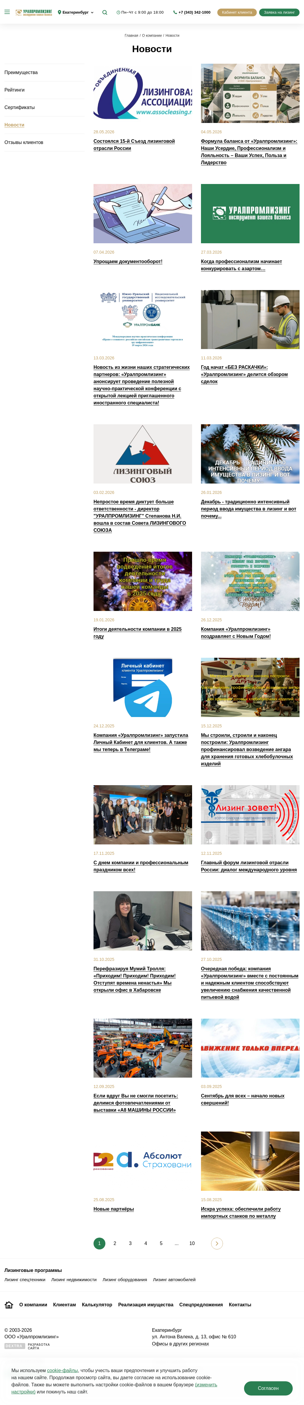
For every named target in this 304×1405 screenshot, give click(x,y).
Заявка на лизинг (279, 12)
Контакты (240, 1304)
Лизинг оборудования (124, 1279)
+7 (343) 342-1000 (194, 12)
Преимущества (21, 72)
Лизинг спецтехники (24, 1279)
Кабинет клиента (237, 12)
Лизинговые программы (33, 1270)
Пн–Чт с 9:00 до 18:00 (142, 12)
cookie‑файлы (62, 1370)
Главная (131, 35)
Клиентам (64, 1304)
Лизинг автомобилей (174, 1279)
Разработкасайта (27, 1346)
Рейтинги (14, 89)
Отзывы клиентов (23, 142)
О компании (152, 35)
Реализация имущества (145, 1304)
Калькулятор (97, 1304)
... (176, 1243)
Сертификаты (19, 107)
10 (192, 1243)
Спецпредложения (201, 1304)
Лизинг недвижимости (74, 1279)
